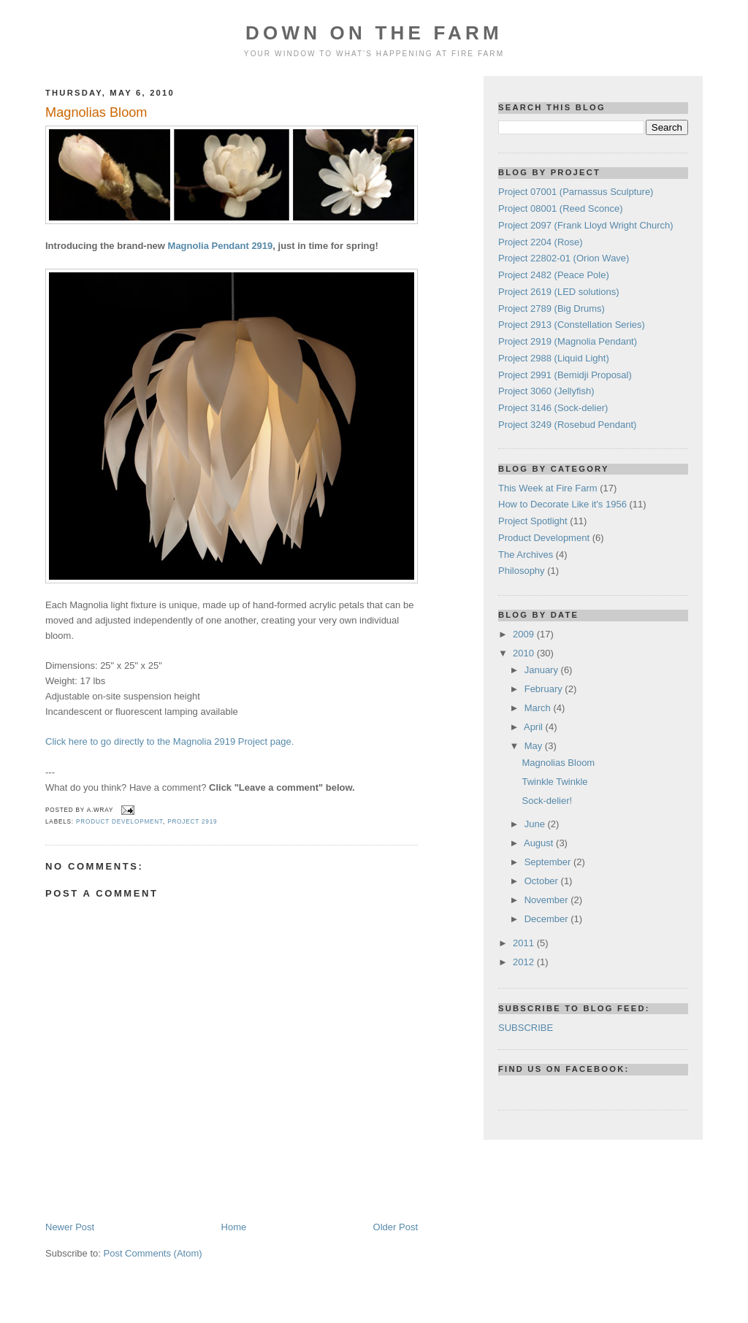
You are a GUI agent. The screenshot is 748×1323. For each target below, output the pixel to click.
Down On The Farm (374, 33)
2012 (525, 961)
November (547, 899)
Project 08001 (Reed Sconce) (560, 208)
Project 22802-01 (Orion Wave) (563, 258)
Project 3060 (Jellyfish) (546, 391)
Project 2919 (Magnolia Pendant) (567, 341)
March (539, 707)
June (536, 823)
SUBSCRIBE (525, 1027)
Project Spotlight (533, 520)
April (535, 726)
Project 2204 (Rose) (540, 242)
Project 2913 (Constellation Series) (571, 324)
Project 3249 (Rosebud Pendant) (567, 424)
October (542, 880)
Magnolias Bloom (96, 112)
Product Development (119, 821)
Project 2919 (192, 821)
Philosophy (521, 570)
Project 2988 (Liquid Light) (553, 358)
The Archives (525, 554)
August (540, 842)
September (548, 861)
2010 (525, 653)
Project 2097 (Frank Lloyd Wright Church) (585, 225)
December (547, 918)
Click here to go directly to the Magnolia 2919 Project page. (169, 741)
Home (234, 1227)
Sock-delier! (547, 800)
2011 (525, 942)
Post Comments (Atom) (153, 1253)
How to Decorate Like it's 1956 (562, 504)
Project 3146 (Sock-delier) (553, 407)
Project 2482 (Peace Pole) (553, 274)
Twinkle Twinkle (554, 781)
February (544, 688)
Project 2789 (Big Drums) (551, 308)
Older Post (395, 1227)
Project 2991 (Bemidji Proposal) (565, 374)
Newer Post (69, 1227)
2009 (525, 634)
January (542, 669)
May (534, 745)
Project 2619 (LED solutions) (558, 291)
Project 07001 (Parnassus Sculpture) (575, 191)
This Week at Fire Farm (548, 488)
